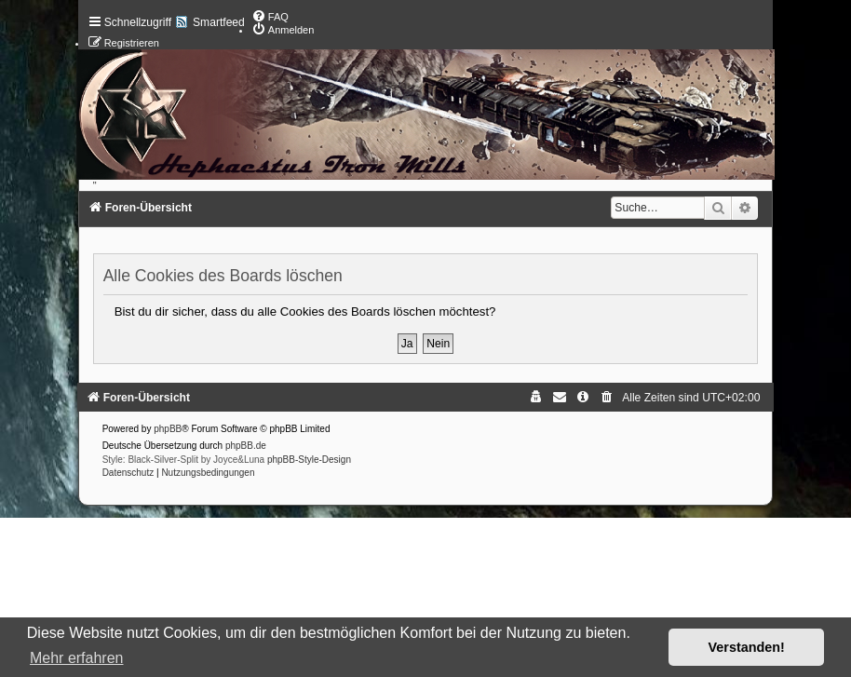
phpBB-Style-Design (309, 459)
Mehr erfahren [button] (77, 658)
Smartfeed (219, 22)
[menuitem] (270, 16)
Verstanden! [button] (747, 647)
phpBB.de (245, 445)
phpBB (168, 429)
